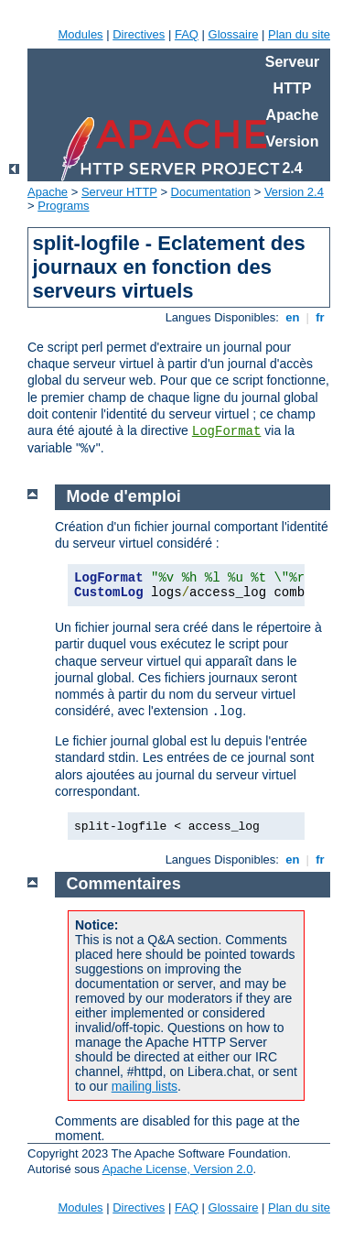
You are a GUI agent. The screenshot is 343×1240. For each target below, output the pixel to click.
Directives (139, 34)
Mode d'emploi (124, 496)
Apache (47, 192)
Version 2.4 (294, 192)
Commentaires (124, 884)
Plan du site (299, 34)
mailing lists (144, 1086)
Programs (63, 205)
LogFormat (227, 431)
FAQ (186, 34)
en (293, 317)
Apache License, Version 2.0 (177, 1169)
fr (320, 317)
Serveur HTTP (119, 192)
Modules (80, 34)
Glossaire (234, 34)
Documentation (211, 192)
